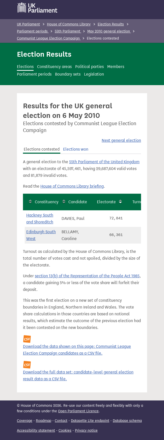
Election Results (111, 24)
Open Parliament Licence (78, 411)
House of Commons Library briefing (72, 186)
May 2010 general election (109, 31)
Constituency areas (54, 66)
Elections (25, 66)
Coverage (24, 421)
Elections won (75, 149)
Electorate (106, 201)
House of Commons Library (69, 24)
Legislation (94, 74)
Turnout (139, 201)
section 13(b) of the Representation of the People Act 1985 (87, 276)
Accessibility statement (36, 430)
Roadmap (43, 421)
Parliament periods (33, 31)
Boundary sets (67, 74)
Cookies (65, 430)
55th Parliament (68, 31)
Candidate (77, 201)
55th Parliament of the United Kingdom (104, 161)
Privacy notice (86, 430)
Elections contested (42, 149)
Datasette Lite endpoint (90, 421)
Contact (61, 421)
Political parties (89, 66)
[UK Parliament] (37, 7)
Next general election (121, 140)
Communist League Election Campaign (49, 38)
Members (115, 66)
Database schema (127, 421)
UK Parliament (28, 24)
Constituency (47, 201)
